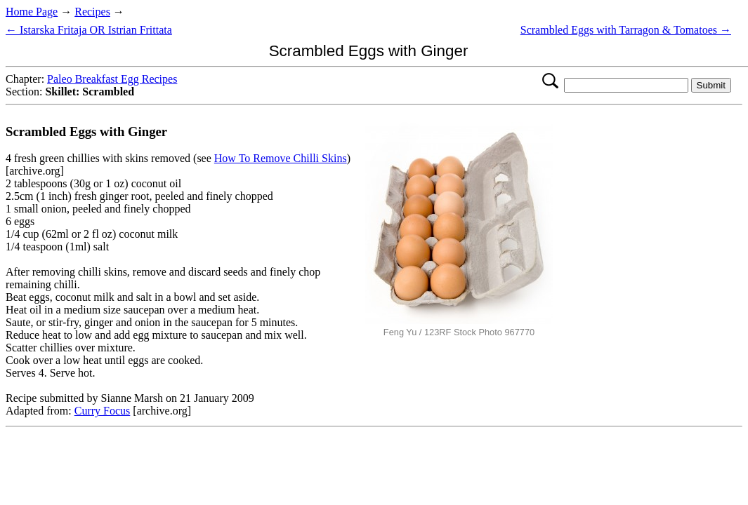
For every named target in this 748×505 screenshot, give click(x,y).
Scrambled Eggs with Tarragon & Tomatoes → (625, 30)
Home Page (32, 12)
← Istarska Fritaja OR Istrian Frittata (89, 30)
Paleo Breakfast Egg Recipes (112, 79)
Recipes (92, 12)
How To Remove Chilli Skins (280, 158)
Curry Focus (102, 411)
